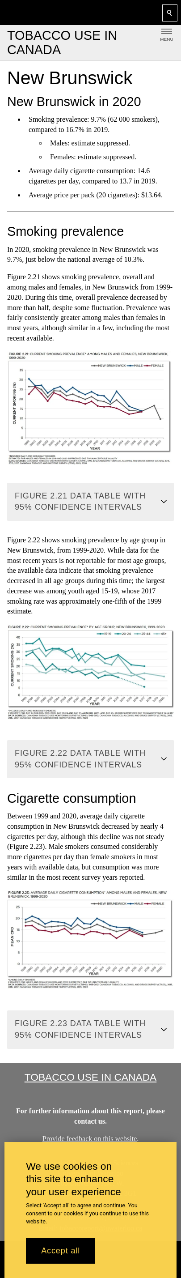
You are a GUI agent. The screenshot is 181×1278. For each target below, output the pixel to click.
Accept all (60, 1250)
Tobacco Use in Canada (91, 1077)
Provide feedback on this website (89, 1138)
